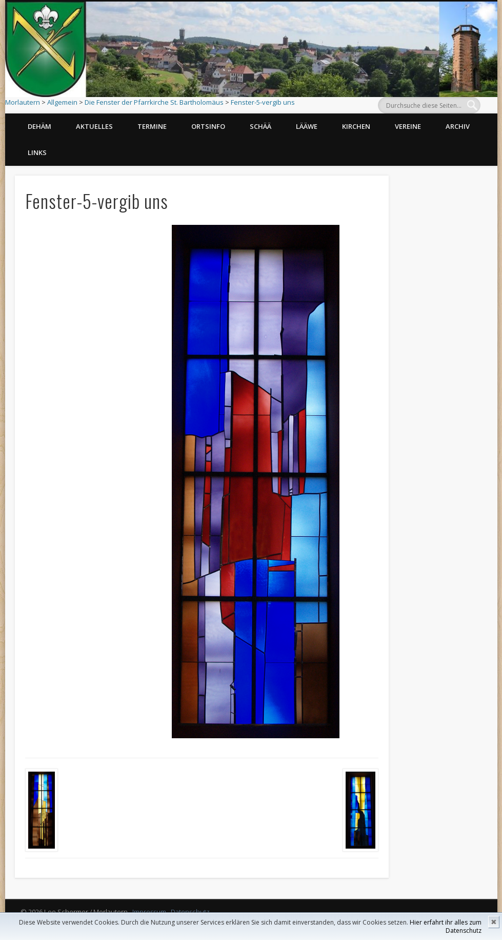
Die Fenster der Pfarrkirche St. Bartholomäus (154, 102)
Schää (260, 126)
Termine (152, 126)
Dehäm (39, 126)
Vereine (408, 126)
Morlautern (22, 102)
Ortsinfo (208, 126)
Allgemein (62, 102)
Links (37, 152)
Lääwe (306, 126)
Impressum (149, 911)
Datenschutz (190, 911)
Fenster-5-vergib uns (263, 102)
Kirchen (356, 126)
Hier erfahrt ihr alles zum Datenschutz (445, 926)
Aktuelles (94, 126)
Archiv (458, 126)
